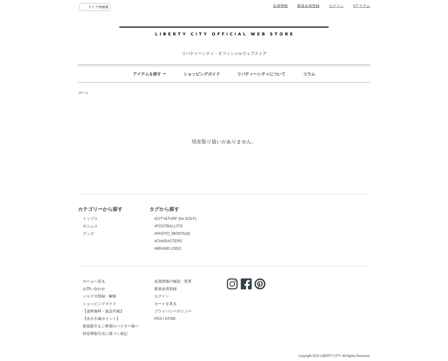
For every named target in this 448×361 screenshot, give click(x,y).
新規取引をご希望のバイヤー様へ (111, 326)
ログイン (336, 6)
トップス (90, 218)
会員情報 (280, 6)
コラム (309, 74)
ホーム (83, 92)
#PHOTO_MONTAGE (172, 233)
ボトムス (90, 226)
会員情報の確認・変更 (173, 281)
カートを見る (165, 304)
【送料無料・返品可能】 (103, 311)
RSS (158, 318)
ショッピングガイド (202, 74)
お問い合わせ (94, 289)
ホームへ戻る (94, 281)
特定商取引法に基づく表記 (105, 333)
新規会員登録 (308, 6)
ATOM (170, 318)
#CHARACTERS (168, 241)
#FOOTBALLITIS (168, 226)
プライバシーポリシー (173, 311)
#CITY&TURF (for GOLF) (175, 218)
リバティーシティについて (261, 74)
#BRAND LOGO (167, 248)
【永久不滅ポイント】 (101, 318)
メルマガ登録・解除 (99, 296)
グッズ (88, 233)
